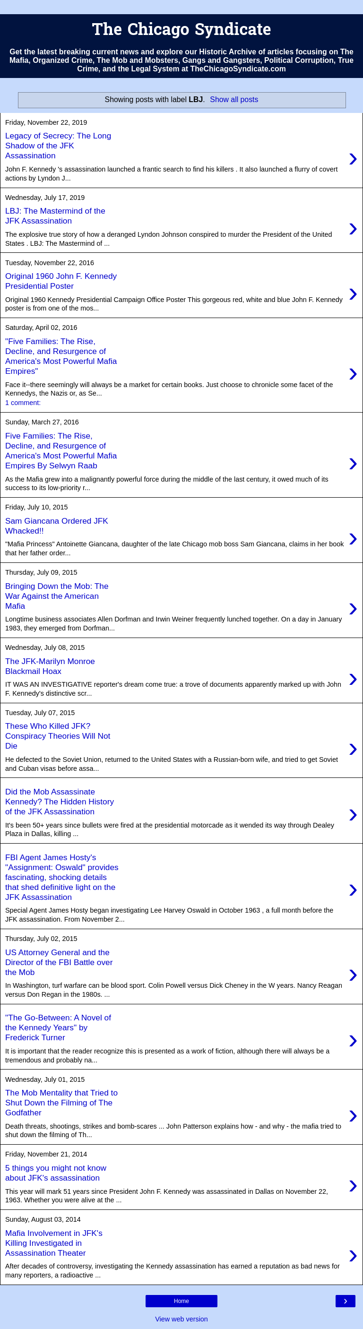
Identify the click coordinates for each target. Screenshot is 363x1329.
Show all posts (234, 99)
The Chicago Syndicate (181, 31)
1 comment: (23, 402)
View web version (181, 1319)
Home (181, 1301)
